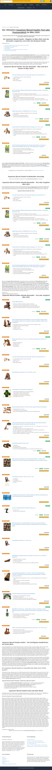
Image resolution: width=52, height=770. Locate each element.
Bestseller (4, 55)
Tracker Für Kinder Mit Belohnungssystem (35, 740)
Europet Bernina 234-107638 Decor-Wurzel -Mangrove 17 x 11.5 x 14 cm (27, 126)
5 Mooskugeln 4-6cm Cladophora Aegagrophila (22, 389)
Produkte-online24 (40, 166)
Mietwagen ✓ (31, 4)
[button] (14, 4)
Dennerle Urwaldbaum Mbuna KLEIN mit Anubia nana (23, 507)
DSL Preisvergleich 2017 (31, 743)
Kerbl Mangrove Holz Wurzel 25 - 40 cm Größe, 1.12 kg (24, 372)
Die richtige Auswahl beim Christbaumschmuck (36, 742)
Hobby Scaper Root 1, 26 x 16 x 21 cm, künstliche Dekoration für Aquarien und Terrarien (29, 340)
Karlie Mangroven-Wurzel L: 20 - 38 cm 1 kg (21, 540)
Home (6, 4)
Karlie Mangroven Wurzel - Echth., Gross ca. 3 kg (23, 476)
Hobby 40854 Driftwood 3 (17, 301)
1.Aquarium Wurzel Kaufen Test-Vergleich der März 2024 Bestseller (16, 45)
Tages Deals (29, 7)
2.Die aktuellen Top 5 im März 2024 (10, 46)
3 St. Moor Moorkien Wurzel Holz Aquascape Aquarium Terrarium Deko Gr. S (28, 74)
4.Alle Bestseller (7, 48)
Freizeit (7, 27)
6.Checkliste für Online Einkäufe (10, 50)
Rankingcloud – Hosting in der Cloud (9, 763)
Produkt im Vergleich (15, 750)
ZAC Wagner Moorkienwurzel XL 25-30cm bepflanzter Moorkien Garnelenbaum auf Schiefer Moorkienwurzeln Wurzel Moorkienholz (30, 495)
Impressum (4, 759)
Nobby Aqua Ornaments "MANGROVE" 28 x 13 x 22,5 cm (24, 111)
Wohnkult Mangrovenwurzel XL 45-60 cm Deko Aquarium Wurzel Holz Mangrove (29, 406)
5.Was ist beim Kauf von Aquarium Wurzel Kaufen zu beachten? (16, 49)
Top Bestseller (38, 54)
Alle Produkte (12, 4)
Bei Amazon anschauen (44, 84)
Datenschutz (4, 758)
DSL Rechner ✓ (45, 4)
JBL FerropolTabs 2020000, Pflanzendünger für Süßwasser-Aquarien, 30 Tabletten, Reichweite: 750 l (30, 91)
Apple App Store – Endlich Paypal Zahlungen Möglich (37, 746)
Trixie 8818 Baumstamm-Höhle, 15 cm (20, 443)
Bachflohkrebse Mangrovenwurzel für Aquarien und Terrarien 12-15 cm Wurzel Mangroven (29, 556)
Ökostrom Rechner (30, 739)
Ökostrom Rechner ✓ (21, 7)
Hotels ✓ (25, 4)
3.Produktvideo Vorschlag (9, 47)
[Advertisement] (26, 19)
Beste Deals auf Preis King (38, 170)
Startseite (3, 27)
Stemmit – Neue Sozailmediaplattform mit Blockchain (37, 745)
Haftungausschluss (5, 761)
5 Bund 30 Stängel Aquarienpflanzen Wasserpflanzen (23, 593)
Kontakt (3, 762)
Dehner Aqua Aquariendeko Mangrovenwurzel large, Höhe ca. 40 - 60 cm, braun (29, 627)
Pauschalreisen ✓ (19, 4)
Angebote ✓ (38, 4)
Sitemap (3, 757)
